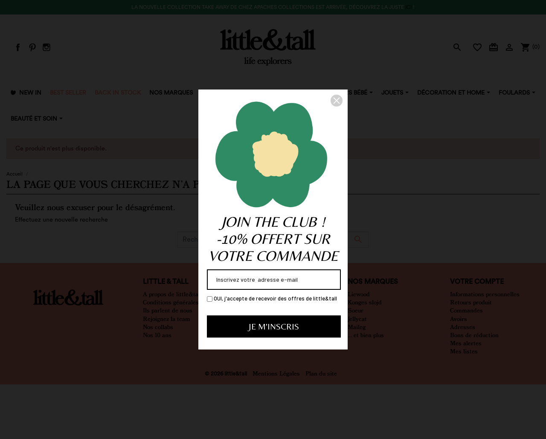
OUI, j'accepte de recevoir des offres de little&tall (272, 298)
